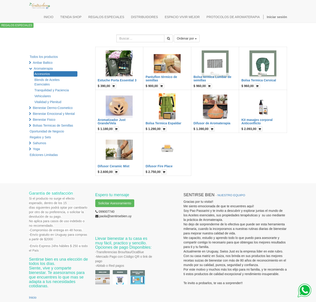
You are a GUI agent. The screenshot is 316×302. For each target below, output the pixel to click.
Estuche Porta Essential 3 (117, 80)
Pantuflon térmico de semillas (161, 78)
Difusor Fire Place (159, 166)
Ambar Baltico (43, 62)
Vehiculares (42, 96)
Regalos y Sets (40, 137)
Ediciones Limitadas (44, 155)
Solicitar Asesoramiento (114, 203)
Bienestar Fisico (44, 119)
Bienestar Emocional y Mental (54, 114)
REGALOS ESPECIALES (16, 25)
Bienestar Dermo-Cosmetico (53, 108)
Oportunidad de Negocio (47, 131)
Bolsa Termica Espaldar (163, 123)
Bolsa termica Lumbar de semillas (212, 78)
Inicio (32, 297)
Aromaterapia (43, 68)
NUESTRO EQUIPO (231, 195)
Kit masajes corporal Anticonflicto (257, 121)
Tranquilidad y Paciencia (51, 90)
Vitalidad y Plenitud (47, 102)
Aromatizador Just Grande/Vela (112, 121)
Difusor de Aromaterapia (212, 123)
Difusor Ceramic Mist (113, 166)
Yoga (36, 149)
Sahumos (39, 143)
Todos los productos (44, 57)
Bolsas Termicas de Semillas (53, 125)
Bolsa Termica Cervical (258, 80)
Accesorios (42, 74)
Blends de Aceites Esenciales (47, 82)
